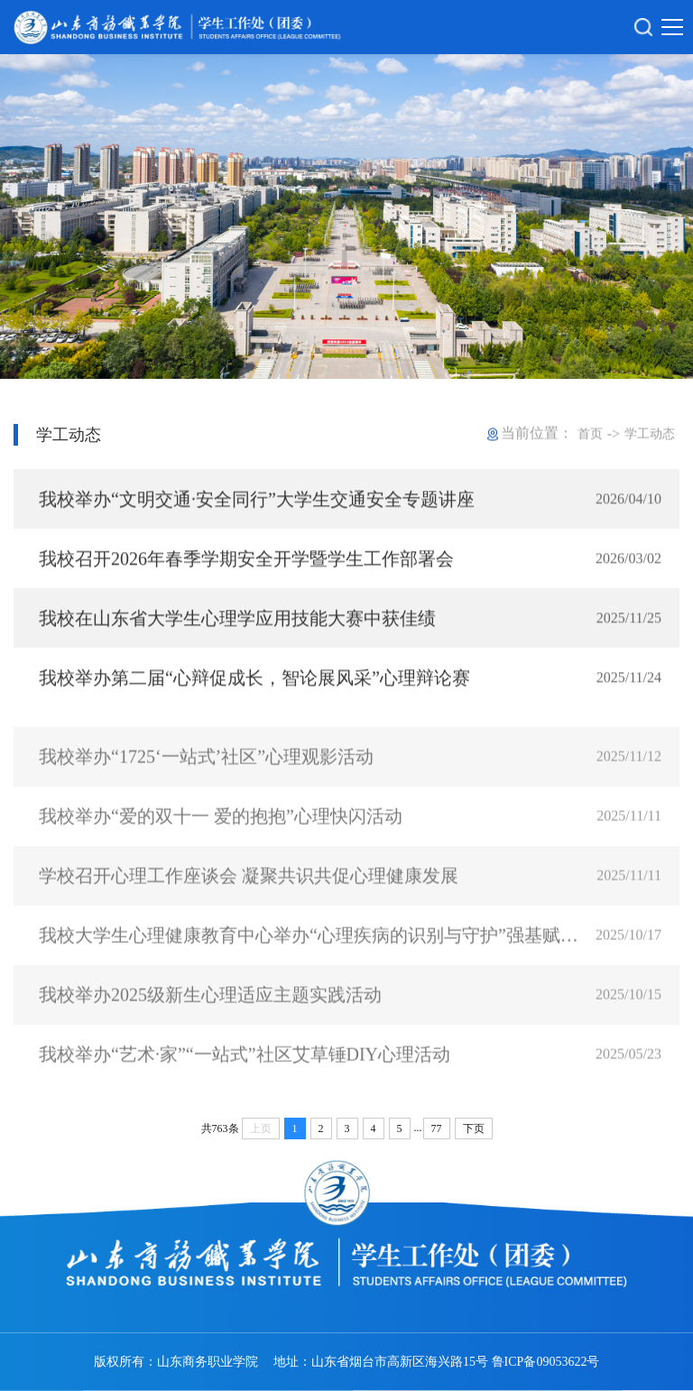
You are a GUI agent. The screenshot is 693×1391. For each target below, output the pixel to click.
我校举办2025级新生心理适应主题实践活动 (210, 1008)
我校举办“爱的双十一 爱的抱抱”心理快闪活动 (220, 829)
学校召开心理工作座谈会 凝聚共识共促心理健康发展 (248, 888)
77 (436, 1128)
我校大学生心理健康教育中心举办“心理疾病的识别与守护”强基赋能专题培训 (314, 948)
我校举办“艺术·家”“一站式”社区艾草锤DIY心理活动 (244, 1067)
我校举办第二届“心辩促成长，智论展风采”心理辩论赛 (254, 680)
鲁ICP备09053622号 (546, 1361)
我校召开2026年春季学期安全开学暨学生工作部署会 (246, 561)
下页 (474, 1128)
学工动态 (649, 434)
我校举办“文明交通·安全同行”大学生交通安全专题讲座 (257, 501)
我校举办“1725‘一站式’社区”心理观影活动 (206, 769)
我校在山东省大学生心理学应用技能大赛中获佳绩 (237, 621)
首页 (590, 434)
